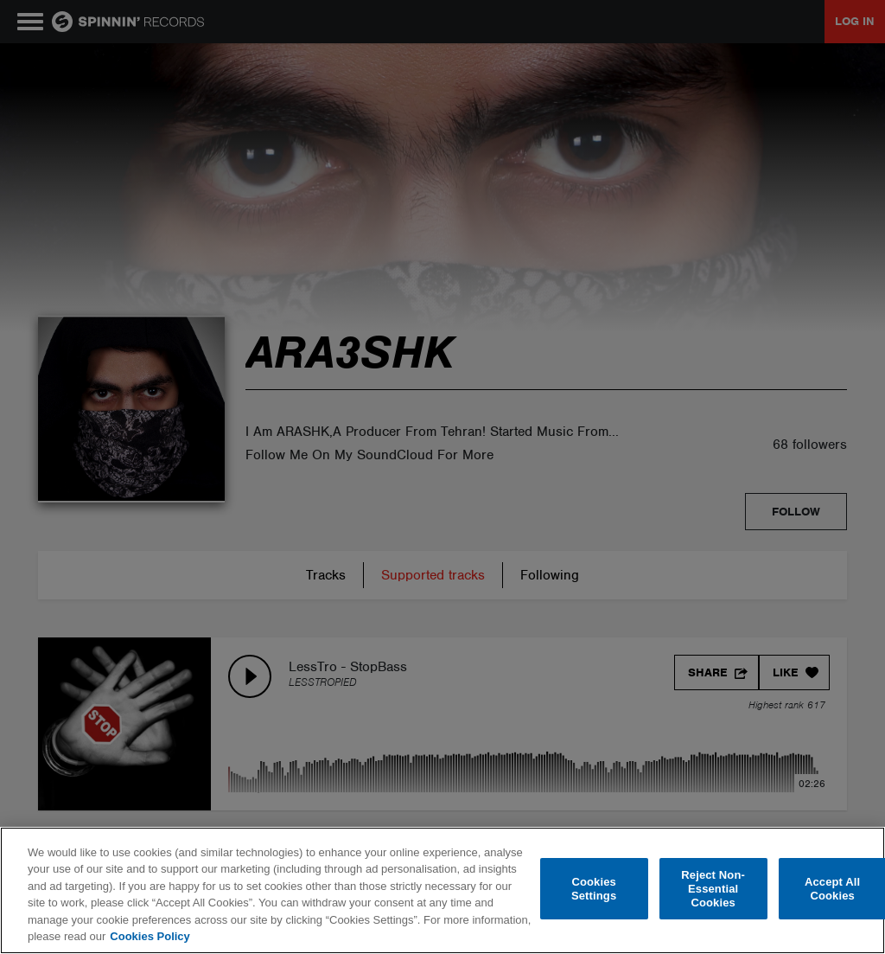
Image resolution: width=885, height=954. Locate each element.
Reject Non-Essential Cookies (713, 889)
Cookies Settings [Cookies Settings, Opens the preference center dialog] (593, 888)
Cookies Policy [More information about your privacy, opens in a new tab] (149, 936)
